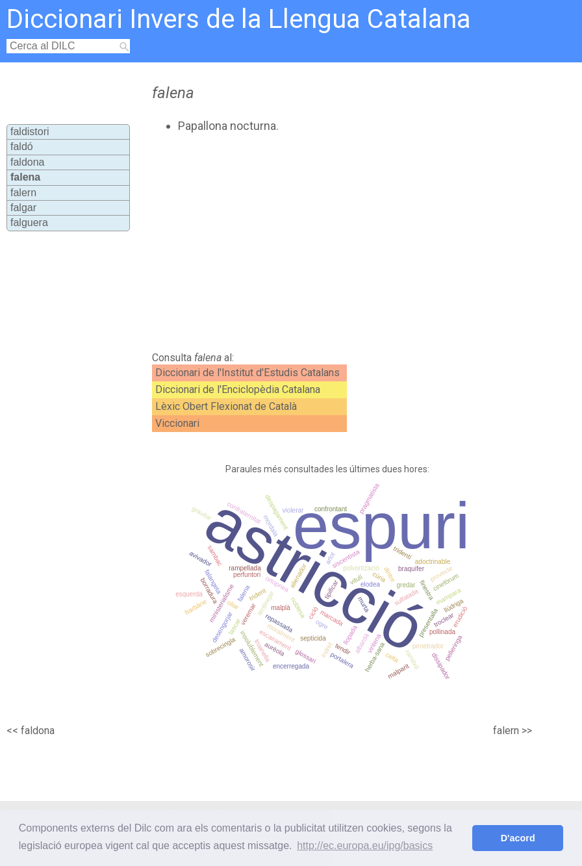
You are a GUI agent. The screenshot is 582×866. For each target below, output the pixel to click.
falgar (23, 207)
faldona (27, 162)
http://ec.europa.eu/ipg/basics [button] (365, 845)
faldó (21, 146)
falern (23, 192)
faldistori (29, 131)
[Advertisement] (306, 242)
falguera (29, 222)
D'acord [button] (518, 838)
